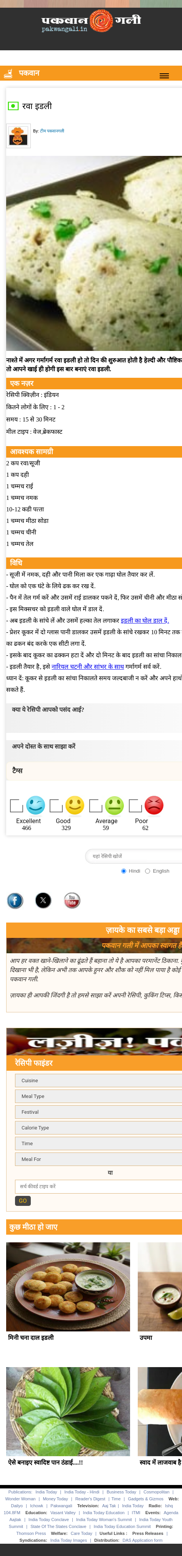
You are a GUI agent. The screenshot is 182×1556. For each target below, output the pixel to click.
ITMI (136, 1513)
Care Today (81, 1533)
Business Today (121, 1492)
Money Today (55, 1499)
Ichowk (37, 1506)
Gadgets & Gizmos (146, 1499)
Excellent (28, 821)
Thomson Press (31, 1533)
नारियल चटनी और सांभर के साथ (88, 666)
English (161, 871)
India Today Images (68, 1540)
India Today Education (104, 1513)
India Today (46, 1492)
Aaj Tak (109, 1506)
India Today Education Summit (122, 1527)
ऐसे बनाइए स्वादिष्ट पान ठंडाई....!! (45, 1463)
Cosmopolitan (156, 1492)
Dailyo (17, 1506)
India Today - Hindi (81, 1492)
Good (63, 821)
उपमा (146, 1337)
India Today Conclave (48, 1520)
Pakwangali (61, 1506)
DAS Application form (142, 1540)
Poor (141, 821)
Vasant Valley (63, 1513)
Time (116, 1499)
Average (106, 821)
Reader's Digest (90, 1499)
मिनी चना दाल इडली (30, 1337)
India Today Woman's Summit (104, 1520)
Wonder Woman (20, 1499)
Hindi (134, 871)
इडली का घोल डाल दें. (145, 620)
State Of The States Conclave (58, 1527)
